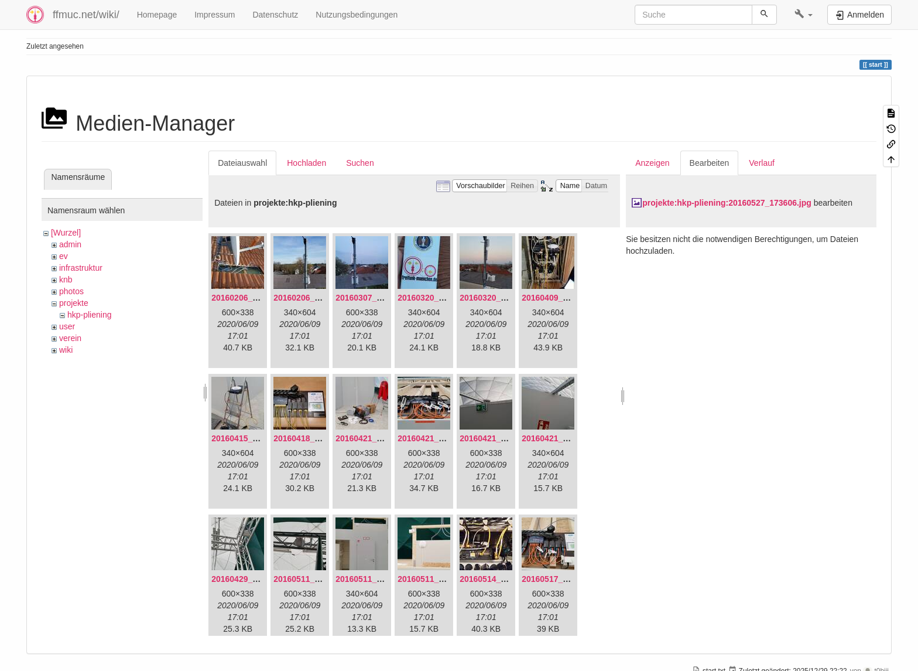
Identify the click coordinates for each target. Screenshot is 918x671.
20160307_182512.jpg (377, 297)
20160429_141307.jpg (252, 579)
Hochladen (306, 163)
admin (70, 244)
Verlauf (762, 163)
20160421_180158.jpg (501, 438)
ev (63, 256)
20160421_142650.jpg (377, 438)
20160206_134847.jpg (252, 297)
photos (71, 291)
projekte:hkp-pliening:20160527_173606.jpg (726, 202)
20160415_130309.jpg (252, 438)
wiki (66, 350)
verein (70, 338)
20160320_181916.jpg (439, 297)
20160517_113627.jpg (563, 579)
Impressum (214, 14)
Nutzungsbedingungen (357, 14)
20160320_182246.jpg (501, 297)
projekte (73, 303)
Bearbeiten (709, 163)
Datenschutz (275, 14)
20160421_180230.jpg (563, 438)
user (67, 326)
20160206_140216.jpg (315, 297)
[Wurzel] (66, 232)
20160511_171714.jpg (377, 579)
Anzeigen (652, 163)
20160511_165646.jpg (315, 579)
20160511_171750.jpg (439, 579)
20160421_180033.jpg (439, 438)
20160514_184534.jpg (501, 579)
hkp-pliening (89, 314)
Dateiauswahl (242, 163)
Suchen (360, 163)
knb (66, 279)
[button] (803, 14)
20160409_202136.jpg (563, 297)
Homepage (157, 14)
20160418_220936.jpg (315, 438)
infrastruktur (80, 268)
